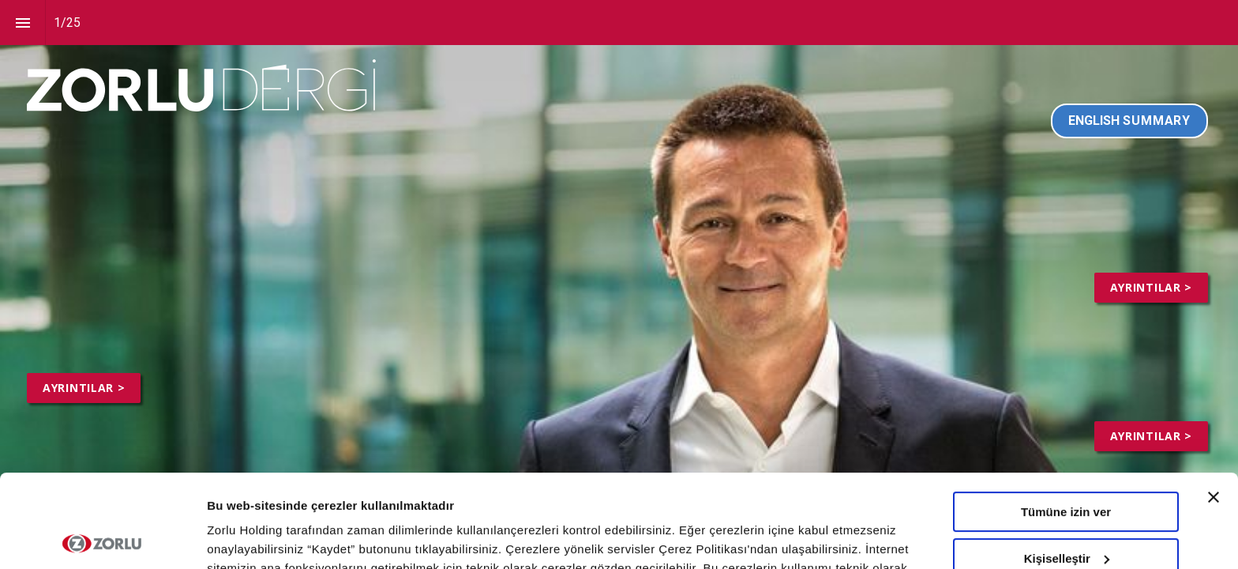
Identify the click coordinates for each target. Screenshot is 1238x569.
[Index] (22, 22)
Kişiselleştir (1066, 465)
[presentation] (619, 284)
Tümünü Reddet (1066, 511)
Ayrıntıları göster (254, 538)
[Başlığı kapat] (1213, 404)
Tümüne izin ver (1066, 419)
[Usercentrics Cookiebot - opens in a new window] (102, 538)
